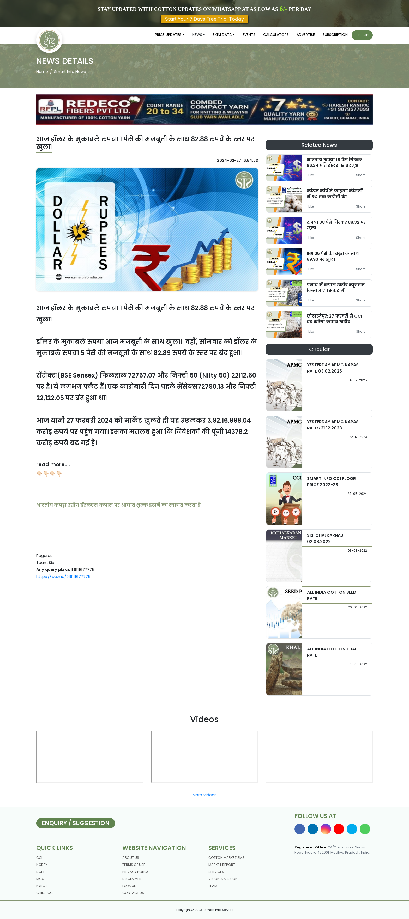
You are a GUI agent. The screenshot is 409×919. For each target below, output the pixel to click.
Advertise (306, 34)
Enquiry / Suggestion (76, 823)
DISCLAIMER (131, 878)
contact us (133, 892)
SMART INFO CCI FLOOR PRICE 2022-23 (331, 482)
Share (360, 175)
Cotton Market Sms (226, 857)
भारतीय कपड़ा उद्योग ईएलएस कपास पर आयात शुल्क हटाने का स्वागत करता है (118, 505)
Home (42, 71)
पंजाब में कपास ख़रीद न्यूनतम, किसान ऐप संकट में (336, 287)
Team (212, 885)
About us (130, 857)
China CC (44, 892)
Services (216, 871)
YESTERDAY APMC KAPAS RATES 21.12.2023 (333, 425)
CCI (39, 857)
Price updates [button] (168, 34)
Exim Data (222, 34)
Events (249, 34)
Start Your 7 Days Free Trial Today (204, 19)
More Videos (204, 795)
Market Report (221, 864)
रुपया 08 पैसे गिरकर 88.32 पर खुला (336, 225)
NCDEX (41, 864)
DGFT (40, 871)
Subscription (335, 34)
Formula (130, 885)
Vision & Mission (223, 878)
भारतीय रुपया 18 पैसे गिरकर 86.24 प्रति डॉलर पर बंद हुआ (334, 162)
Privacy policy (135, 871)
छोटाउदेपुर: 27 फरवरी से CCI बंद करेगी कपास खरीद (334, 319)
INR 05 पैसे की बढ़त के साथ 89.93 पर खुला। (333, 256)
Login (363, 35)
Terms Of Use (133, 864)
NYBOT (41, 885)
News (197, 34)
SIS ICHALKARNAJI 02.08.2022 (325, 538)
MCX (40, 878)
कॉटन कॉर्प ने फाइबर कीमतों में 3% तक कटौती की (334, 193)
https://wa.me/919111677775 (63, 576)
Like (311, 175)
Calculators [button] (276, 34)
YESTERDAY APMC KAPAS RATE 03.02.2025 (333, 368)
